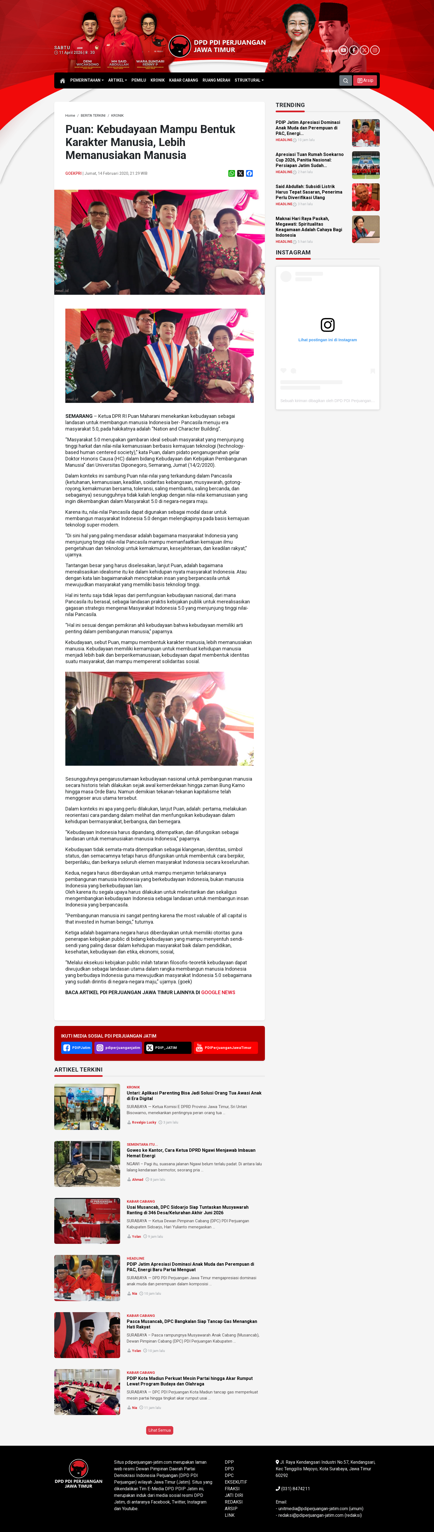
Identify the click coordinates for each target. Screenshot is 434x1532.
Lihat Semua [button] (160, 1430)
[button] (365, 80)
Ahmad (137, 1180)
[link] (70, 115)
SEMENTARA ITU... (142, 1144)
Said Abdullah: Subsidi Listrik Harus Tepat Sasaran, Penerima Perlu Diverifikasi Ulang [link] (309, 192)
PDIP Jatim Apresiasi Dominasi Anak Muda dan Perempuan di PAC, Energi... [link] (308, 128)
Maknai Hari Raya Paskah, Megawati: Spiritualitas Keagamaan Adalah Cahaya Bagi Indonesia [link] (309, 227)
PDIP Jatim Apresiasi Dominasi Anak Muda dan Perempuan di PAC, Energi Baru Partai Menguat (190, 1267)
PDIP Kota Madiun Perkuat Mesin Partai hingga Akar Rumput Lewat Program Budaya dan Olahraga (190, 1381)
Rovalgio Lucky (144, 1122)
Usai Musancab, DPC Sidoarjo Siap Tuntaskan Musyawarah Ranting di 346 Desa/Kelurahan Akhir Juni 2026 (188, 1210)
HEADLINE (135, 1258)
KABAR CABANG (141, 1201)
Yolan (136, 1237)
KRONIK (133, 1087)
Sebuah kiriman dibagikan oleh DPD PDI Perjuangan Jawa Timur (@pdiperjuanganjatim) (356, 400)
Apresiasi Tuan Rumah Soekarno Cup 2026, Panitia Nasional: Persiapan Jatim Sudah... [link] (310, 160)
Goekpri (73, 173)
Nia (134, 1294)
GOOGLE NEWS (218, 992)
